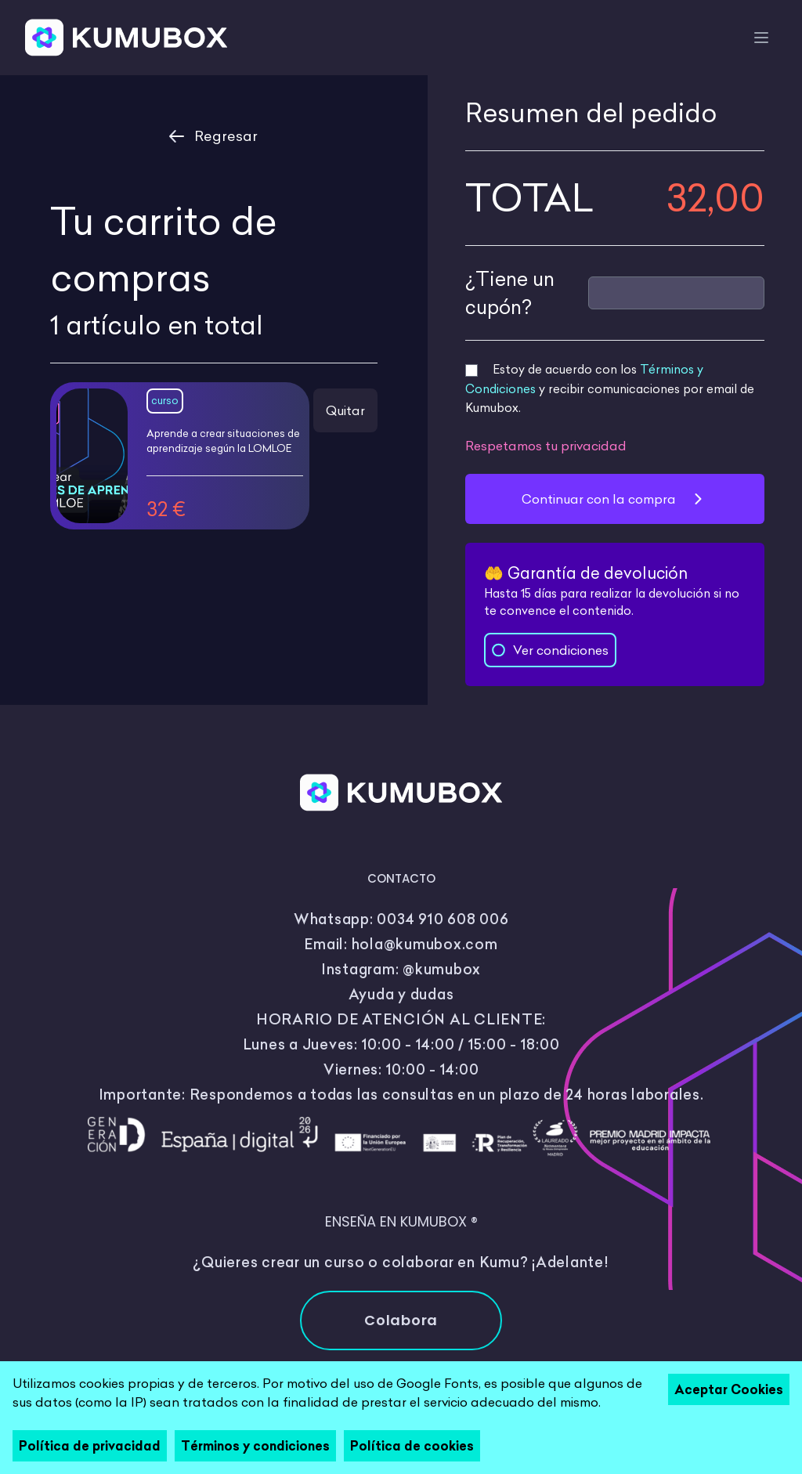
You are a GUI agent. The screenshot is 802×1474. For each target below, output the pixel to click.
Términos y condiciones (255, 1446)
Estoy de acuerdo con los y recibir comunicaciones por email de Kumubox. (609, 388)
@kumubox (442, 969)
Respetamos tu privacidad (546, 445)
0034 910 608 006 (442, 919)
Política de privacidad (90, 1446)
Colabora (401, 1320)
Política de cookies (412, 1446)
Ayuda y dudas (401, 994)
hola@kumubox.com (425, 944)
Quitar (345, 410)
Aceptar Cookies (728, 1389)
